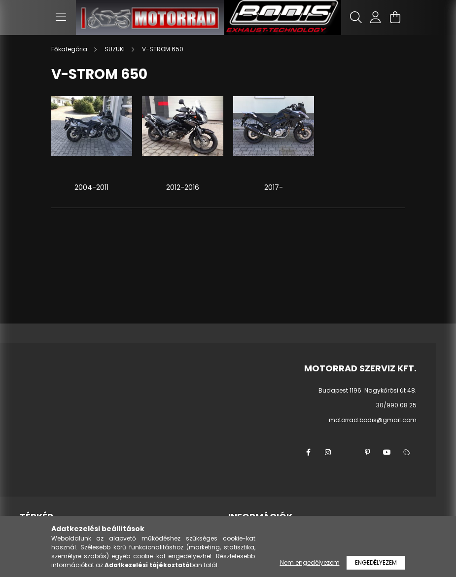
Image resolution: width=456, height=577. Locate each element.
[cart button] (395, 17)
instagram (328, 452)
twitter (347, 452)
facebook (308, 452)
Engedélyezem (376, 562)
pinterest (367, 452)
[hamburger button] (61, 17)
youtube (387, 452)
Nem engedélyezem (310, 562)
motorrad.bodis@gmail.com (373, 420)
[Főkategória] (70, 49)
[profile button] (376, 17)
